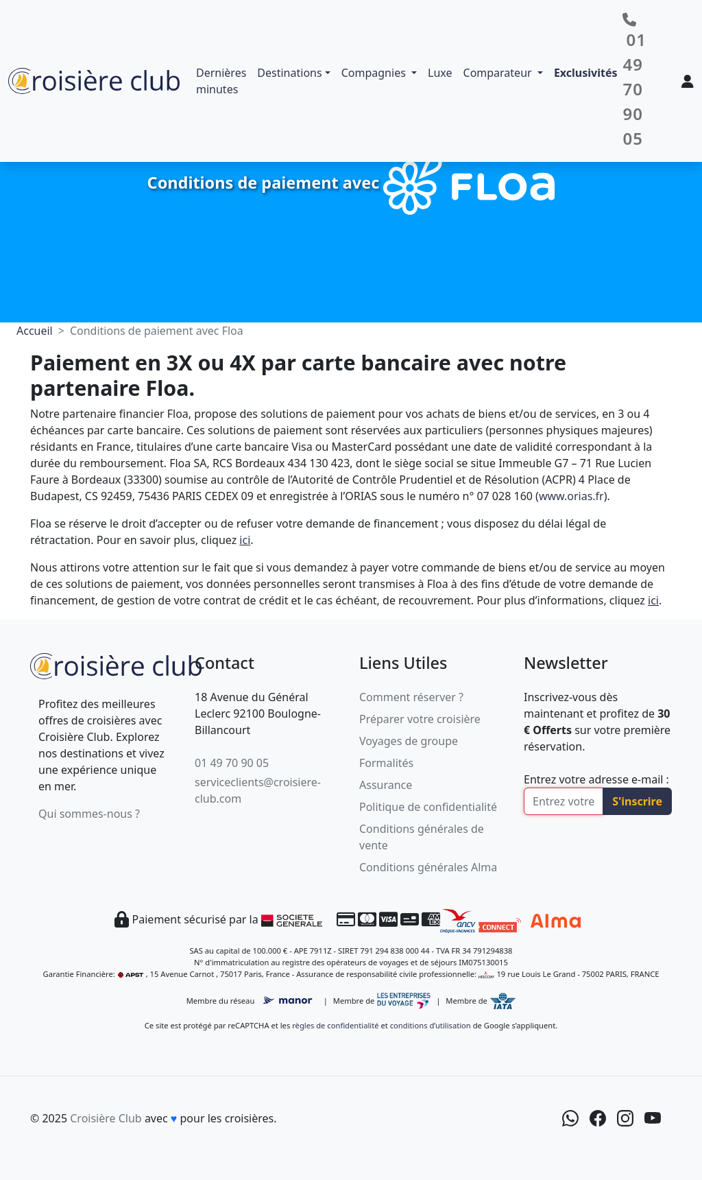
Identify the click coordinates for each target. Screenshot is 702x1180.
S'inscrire (637, 801)
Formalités (386, 762)
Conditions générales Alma (428, 867)
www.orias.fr (571, 496)
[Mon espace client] (687, 81)
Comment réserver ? (411, 697)
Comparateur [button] (499, 72)
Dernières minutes (221, 81)
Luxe (440, 72)
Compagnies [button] (375, 72)
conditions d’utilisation (430, 1025)
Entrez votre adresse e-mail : (596, 779)
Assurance (385, 784)
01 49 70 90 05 (232, 762)
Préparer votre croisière (420, 719)
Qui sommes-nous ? (89, 813)
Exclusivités (586, 72)
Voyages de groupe (408, 740)
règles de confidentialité (335, 1025)
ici (244, 539)
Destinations (289, 72)
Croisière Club (105, 1118)
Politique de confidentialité (428, 806)
